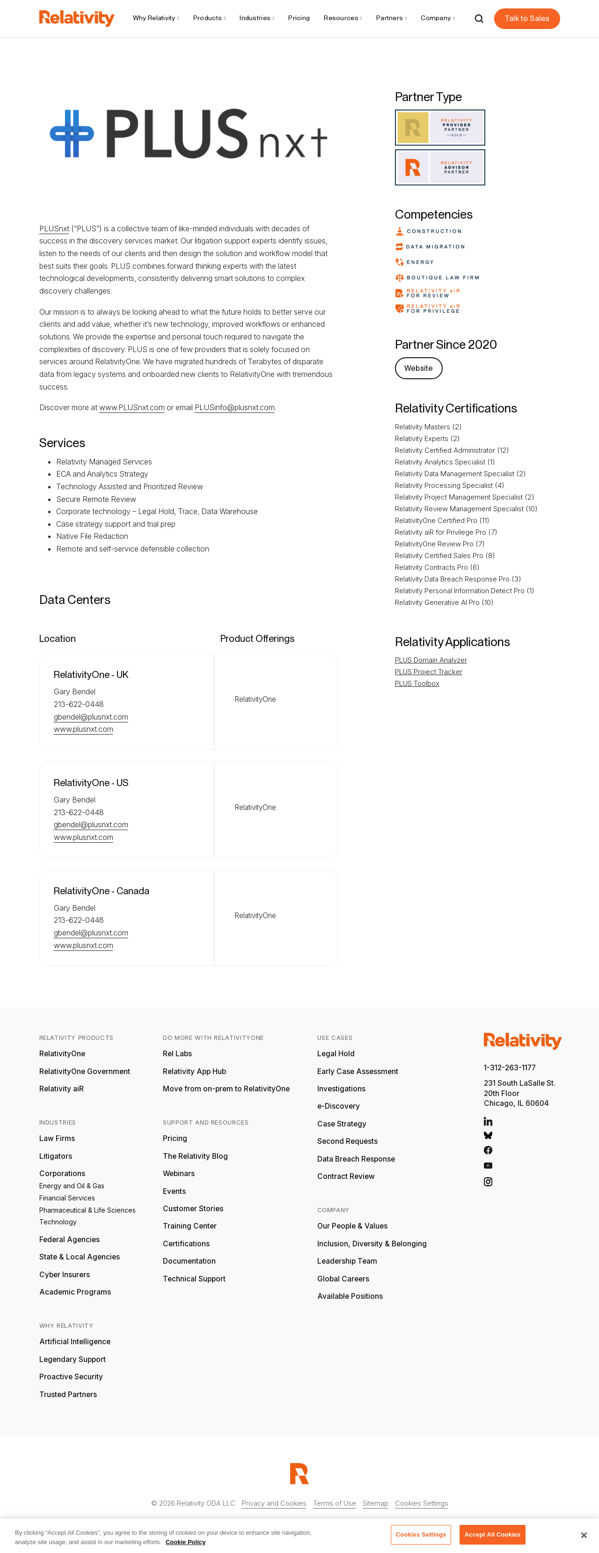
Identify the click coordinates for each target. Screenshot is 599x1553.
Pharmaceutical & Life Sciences (87, 1210)
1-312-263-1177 (510, 1067)
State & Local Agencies (79, 1256)
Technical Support (194, 1278)
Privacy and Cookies (274, 1503)
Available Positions (350, 1296)
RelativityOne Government (84, 1071)
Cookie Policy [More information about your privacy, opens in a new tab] (185, 1545)
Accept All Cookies (493, 1538)
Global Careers (343, 1278)
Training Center (190, 1226)
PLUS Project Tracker (428, 671)
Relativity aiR (61, 1088)
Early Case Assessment (357, 1071)
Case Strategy (341, 1123)
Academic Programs (75, 1292)
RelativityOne (62, 1053)
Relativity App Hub (194, 1071)
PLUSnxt (54, 228)
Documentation (189, 1261)
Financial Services (67, 1198)
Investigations (341, 1088)
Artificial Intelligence (74, 1341)
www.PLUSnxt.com (132, 407)
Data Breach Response (356, 1159)
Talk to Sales (526, 18)
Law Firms (57, 1138)
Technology (58, 1222)
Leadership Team (347, 1261)
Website (418, 368)
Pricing (299, 18)
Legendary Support (72, 1359)
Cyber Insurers (64, 1274)
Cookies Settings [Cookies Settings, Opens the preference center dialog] (421, 1538)
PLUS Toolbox (417, 683)
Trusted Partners (68, 1394)
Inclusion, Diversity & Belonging (372, 1243)
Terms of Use (334, 1503)
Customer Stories (193, 1208)
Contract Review (346, 1176)
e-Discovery (338, 1106)
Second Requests (347, 1141)
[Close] (584, 1538)
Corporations (62, 1173)
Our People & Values (352, 1226)
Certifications (186, 1243)
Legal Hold (336, 1053)
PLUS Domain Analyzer (431, 659)
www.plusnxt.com (83, 729)
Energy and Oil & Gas (71, 1186)
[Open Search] (479, 18)
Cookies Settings (421, 1503)
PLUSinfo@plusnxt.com (235, 407)
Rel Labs (177, 1053)
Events (174, 1191)
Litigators (55, 1156)
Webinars (179, 1173)
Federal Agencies (69, 1239)
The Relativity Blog (195, 1156)
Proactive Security (71, 1376)
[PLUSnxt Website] (419, 367)
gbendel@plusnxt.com (91, 716)
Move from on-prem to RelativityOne (226, 1088)
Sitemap (375, 1503)
